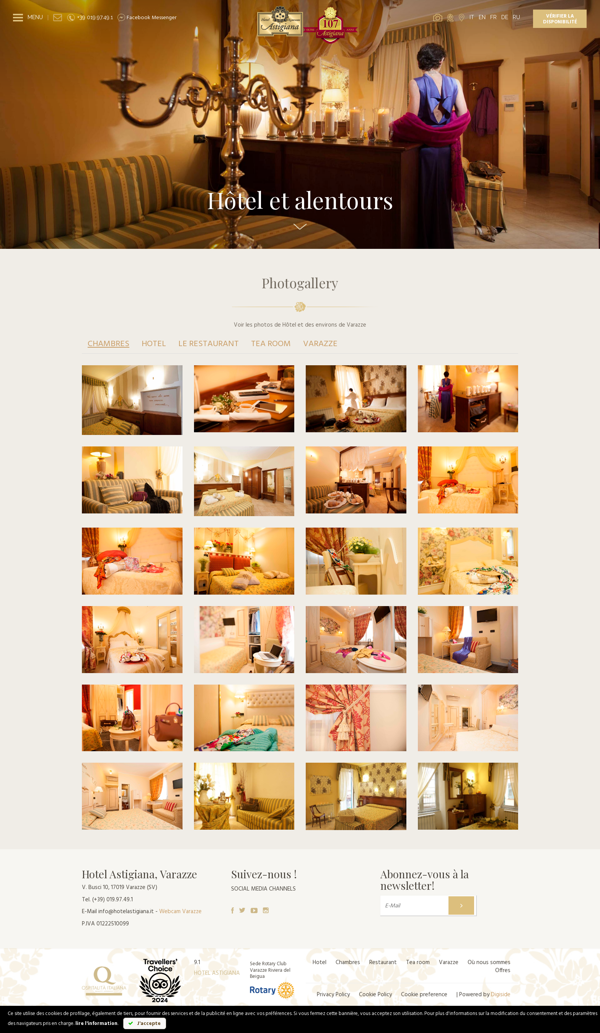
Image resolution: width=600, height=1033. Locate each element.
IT (472, 17)
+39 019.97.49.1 (90, 17)
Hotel (319, 962)
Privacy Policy (333, 994)
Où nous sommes (489, 962)
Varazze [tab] (320, 344)
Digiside (500, 994)
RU (516, 17)
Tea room (418, 962)
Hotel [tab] (154, 344)
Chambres (348, 962)
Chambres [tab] (108, 344)
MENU (35, 17)
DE (504, 17)
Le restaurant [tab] (208, 344)
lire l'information (96, 1024)
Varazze (448, 962)
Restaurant (383, 962)
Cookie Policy (375, 994)
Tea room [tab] (271, 344)
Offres (502, 970)
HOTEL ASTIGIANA (217, 973)
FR (493, 17)
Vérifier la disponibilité (560, 19)
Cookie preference (424, 994)
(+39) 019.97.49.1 (112, 899)
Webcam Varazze (180, 911)
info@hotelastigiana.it (126, 911)
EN (482, 17)
